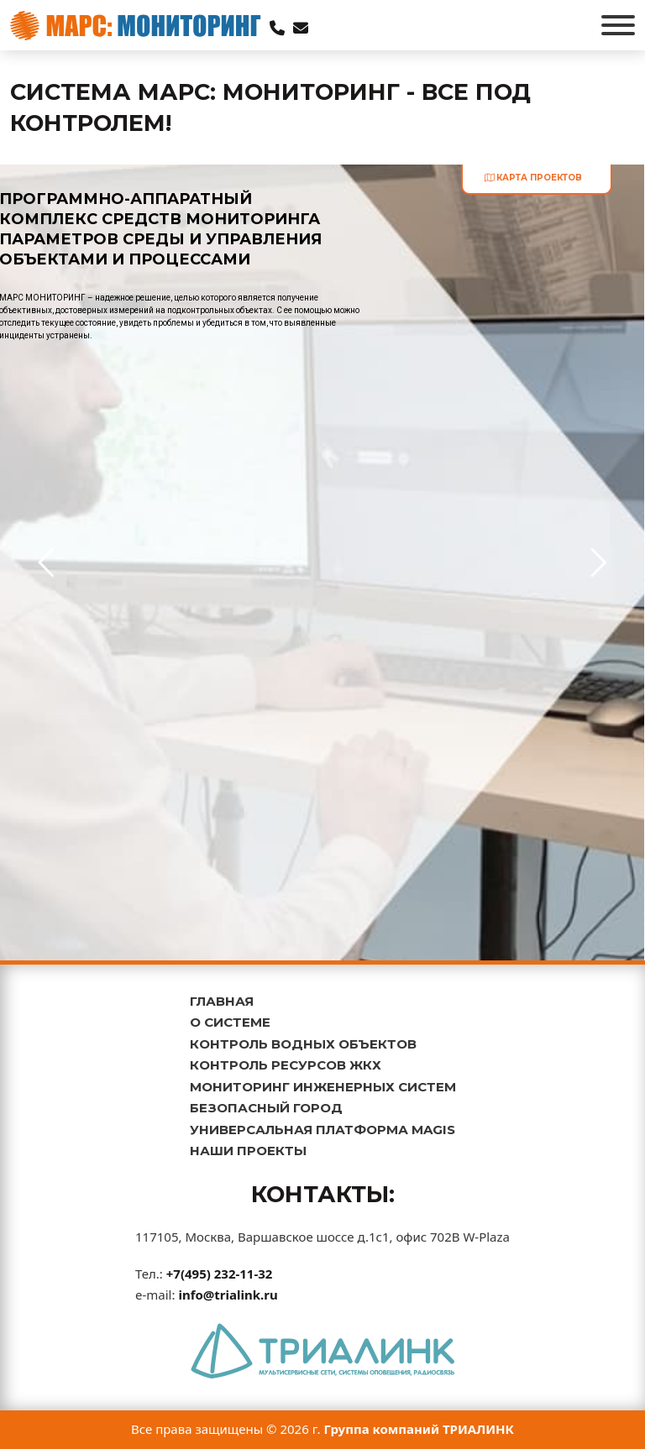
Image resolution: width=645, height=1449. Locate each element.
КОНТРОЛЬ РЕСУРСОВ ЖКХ (285, 1065)
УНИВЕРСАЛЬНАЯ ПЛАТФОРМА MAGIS (322, 1130)
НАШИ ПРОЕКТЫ (248, 1151)
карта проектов (533, 177)
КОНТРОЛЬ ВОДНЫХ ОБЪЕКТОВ (303, 1044)
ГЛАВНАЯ (222, 1001)
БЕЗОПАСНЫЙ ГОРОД (266, 1108)
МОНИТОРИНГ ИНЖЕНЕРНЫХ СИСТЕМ (323, 1087)
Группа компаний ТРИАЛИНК (419, 1428)
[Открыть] (618, 25)
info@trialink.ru (227, 1294)
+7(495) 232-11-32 (219, 1273)
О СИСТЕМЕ (230, 1022)
